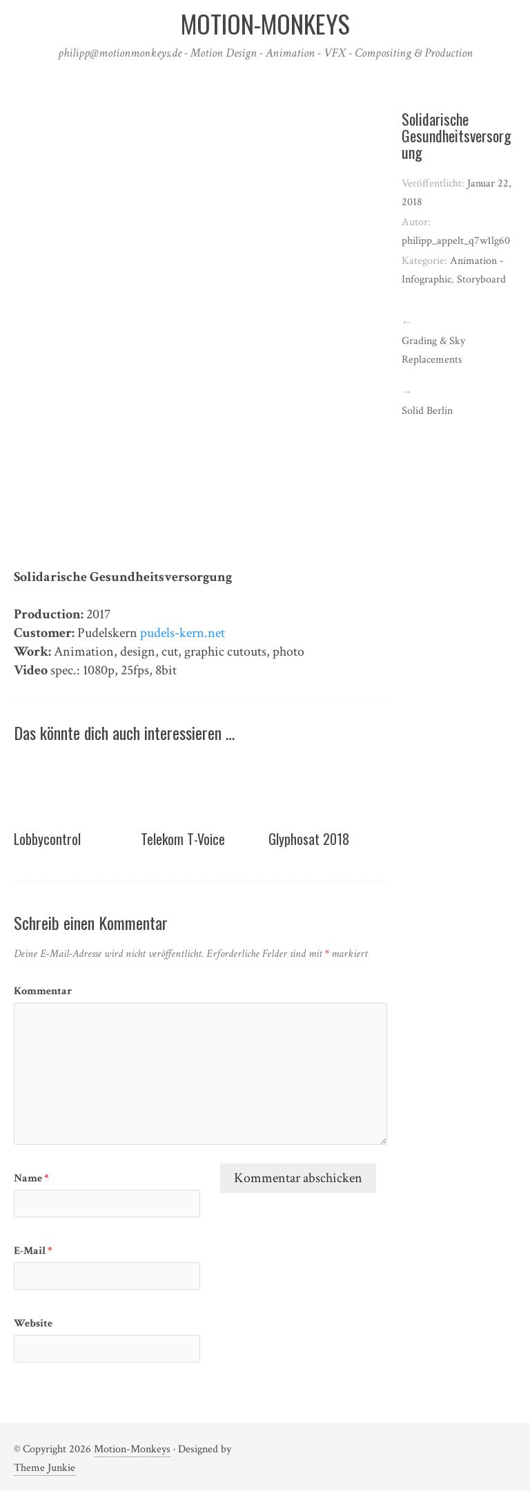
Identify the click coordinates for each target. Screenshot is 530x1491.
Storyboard (481, 279)
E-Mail (33, 1251)
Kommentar (43, 991)
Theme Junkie (44, 1468)
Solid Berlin (427, 410)
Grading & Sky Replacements (433, 350)
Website (33, 1323)
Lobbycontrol (47, 838)
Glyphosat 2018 (308, 838)
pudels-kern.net (182, 633)
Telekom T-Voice (183, 838)
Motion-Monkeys (132, 1449)
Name (31, 1178)
